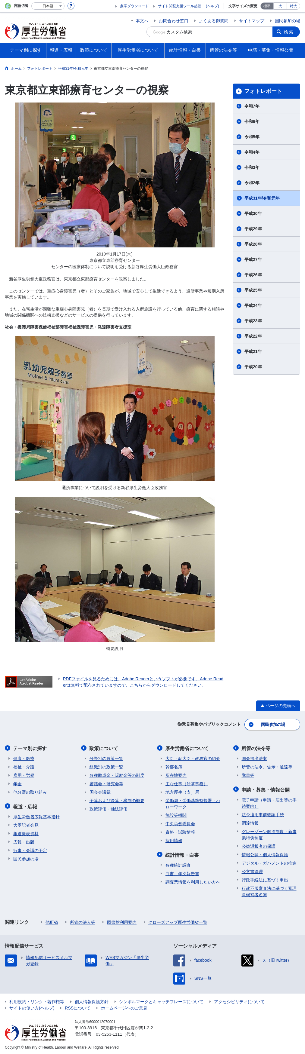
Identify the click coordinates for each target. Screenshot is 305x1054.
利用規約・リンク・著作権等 (36, 1000)
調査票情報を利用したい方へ (192, 880)
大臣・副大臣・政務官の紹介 (192, 757)
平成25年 (253, 290)
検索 (289, 31)
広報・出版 (23, 840)
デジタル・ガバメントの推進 (269, 861)
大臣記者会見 (26, 824)
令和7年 (251, 106)
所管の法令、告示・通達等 (267, 766)
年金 (17, 783)
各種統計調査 (178, 864)
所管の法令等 (256, 747)
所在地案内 (176, 774)
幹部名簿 (173, 766)
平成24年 (253, 305)
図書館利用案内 (122, 921)
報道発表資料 (26, 832)
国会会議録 (100, 791)
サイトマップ (251, 21)
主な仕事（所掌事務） (186, 783)
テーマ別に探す (30, 747)
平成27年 (253, 259)
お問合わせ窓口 (173, 21)
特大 (293, 6)
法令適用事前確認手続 (263, 813)
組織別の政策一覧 (106, 766)
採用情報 (173, 840)
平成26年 (253, 274)
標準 (267, 6)
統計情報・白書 (182, 853)
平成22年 (253, 336)
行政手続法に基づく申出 (265, 878)
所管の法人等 (82, 921)
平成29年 (253, 228)
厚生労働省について (187, 747)
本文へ (142, 21)
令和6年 (251, 121)
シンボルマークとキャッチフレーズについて (161, 1000)
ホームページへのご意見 (124, 1006)
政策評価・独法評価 (108, 808)
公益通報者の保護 (258, 845)
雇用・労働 (23, 774)
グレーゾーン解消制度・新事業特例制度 (269, 833)
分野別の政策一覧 (106, 757)
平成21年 (253, 351)
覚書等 (248, 774)
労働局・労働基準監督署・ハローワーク (192, 803)
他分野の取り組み (30, 791)
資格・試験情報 (180, 831)
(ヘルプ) (212, 6)
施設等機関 (176, 814)
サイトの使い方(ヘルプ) (31, 1006)
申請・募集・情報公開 (266, 788)
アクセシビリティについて (239, 1000)
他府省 (52, 921)
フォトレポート (263, 91)
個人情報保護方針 (91, 1000)
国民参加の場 (287, 21)
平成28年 (253, 244)
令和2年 (251, 182)
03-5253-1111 (109, 1033)
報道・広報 (25, 805)
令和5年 (251, 136)
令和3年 (251, 167)
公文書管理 (252, 870)
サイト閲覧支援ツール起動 (179, 6)
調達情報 (250, 822)
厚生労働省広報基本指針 (36, 815)
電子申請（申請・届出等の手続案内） (269, 801)
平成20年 (253, 366)
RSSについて (77, 1006)
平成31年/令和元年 (262, 198)
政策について (104, 747)
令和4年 (251, 152)
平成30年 (253, 213)
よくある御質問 (213, 21)
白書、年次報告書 (182, 872)
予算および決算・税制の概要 (117, 800)
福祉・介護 (23, 766)
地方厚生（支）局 (182, 791)
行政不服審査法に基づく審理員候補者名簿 (269, 890)
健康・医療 (23, 757)
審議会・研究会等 (106, 783)
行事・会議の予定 (30, 849)
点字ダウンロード (134, 6)
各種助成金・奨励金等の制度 (117, 774)
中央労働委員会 (180, 823)
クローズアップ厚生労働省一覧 (177, 921)
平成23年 (253, 320)
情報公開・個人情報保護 (265, 853)
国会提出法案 (254, 757)
